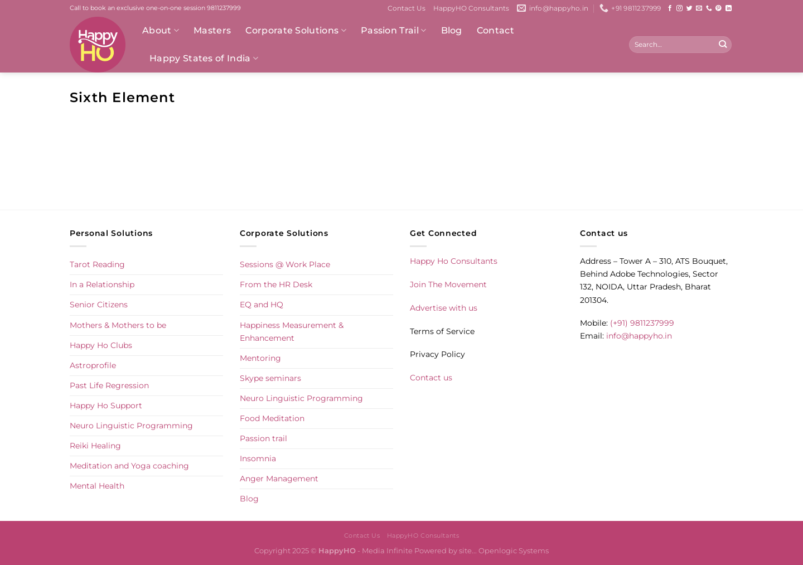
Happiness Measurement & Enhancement (292, 331)
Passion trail (263, 438)
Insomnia (258, 458)
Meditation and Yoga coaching (129, 466)
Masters (212, 30)
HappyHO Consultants (471, 8)
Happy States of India (203, 58)
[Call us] (709, 8)
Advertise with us (443, 308)
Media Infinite (387, 550)
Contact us (431, 378)
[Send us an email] (699, 8)
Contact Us (406, 8)
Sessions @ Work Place (285, 264)
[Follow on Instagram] (679, 8)
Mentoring (260, 358)
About (160, 30)
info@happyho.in (639, 336)
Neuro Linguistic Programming (131, 426)
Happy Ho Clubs (101, 345)
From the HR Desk (276, 284)
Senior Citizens (99, 305)
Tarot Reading (97, 264)
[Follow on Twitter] (689, 8)
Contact (495, 30)
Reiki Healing (95, 446)
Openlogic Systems (513, 550)
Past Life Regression (109, 385)
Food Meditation (272, 418)
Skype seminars (270, 378)
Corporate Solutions (295, 30)
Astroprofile (93, 365)
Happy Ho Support (106, 405)
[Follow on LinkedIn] (728, 8)
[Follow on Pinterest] (718, 8)
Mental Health (97, 486)
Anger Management (279, 479)
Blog (451, 30)
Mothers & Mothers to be (118, 325)
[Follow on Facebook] (670, 8)
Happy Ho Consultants (453, 261)
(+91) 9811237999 (642, 323)
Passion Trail (394, 30)
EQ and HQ (261, 305)
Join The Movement (448, 284)
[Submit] (722, 44)
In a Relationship (102, 284)
